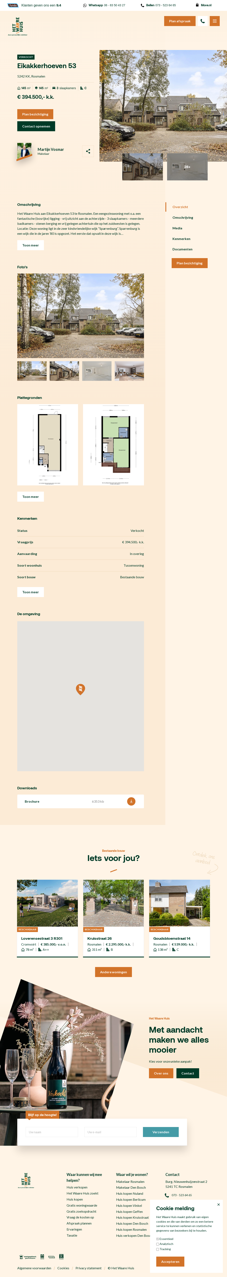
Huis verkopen (77, 1187)
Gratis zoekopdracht (81, 1211)
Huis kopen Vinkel (129, 1205)
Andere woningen (113, 972)
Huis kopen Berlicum (131, 1199)
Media (177, 228)
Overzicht (180, 207)
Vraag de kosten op (80, 1217)
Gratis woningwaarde (82, 1205)
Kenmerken (181, 239)
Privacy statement (89, 1268)
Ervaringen (74, 1229)
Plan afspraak (180, 21)
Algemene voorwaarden (34, 1268)
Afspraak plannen (79, 1223)
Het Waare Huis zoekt (82, 1193)
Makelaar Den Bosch (131, 1187)
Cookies (63, 1268)
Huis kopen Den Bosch (132, 1223)
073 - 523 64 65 (158, 5)
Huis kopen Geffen (129, 1211)
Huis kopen (75, 1199)
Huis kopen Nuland (129, 1193)
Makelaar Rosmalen (130, 1181)
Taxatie (72, 1235)
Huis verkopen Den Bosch (134, 1235)
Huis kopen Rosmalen (131, 1229)
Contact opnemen (36, 126)
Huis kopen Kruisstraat (132, 1217)
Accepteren (170, 1261)
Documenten (182, 249)
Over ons (161, 1073)
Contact (187, 1073)
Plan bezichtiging (35, 114)
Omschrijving (182, 217)
